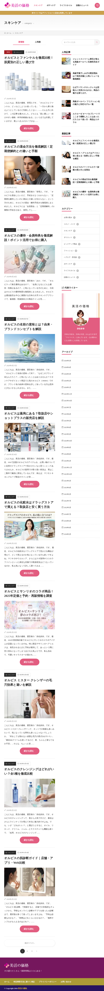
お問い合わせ (66, 981)
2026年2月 (67, 380)
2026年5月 (67, 360)
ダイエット (70, 237)
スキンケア (38, 5)
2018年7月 (67, 514)
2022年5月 (67, 507)
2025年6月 (67, 414)
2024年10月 (68, 440)
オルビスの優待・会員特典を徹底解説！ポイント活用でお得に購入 (86, 194)
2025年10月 (68, 400)
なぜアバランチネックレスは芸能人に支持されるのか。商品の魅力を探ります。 (86, 90)
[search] (97, 42)
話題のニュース (82, 5)
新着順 (21, 42)
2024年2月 (67, 460)
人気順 (38, 42)
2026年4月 (67, 367)
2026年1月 (67, 387)
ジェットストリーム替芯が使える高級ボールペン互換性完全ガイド (86, 62)
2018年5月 (67, 520)
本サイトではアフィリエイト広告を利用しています (52, 13)
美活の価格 (22, 988)
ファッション (70, 250)
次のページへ (29, 942)
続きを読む (29, 128)
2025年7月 (67, 407)
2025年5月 (67, 420)
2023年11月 (68, 467)
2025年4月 (67, 427)
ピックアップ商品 (72, 244)
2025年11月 (68, 394)
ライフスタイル (66, 5)
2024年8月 (67, 454)
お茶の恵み (70, 217)
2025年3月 (67, 434)
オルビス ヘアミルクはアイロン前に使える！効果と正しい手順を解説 (86, 155)
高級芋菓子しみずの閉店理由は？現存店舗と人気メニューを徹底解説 (86, 76)
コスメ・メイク (71, 224)
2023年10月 (68, 474)
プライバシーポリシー (47, 981)
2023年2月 (67, 494)
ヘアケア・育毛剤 (72, 257)
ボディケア (51, 5)
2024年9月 (67, 447)
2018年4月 (67, 527)
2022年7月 (67, 500)
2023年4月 (67, 487)
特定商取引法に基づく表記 (24, 981)
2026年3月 (67, 374)
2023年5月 (67, 480)
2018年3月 (67, 534)
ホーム (8, 33)
